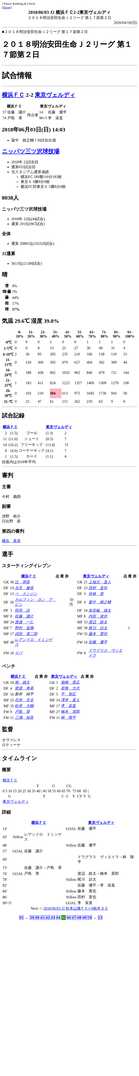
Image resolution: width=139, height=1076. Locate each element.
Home (7, 7)
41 (42, 918)
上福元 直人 (100, 582)
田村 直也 (98, 588)
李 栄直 (68, 706)
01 (21, 918)
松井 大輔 (24, 706)
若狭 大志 (70, 688)
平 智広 (68, 694)
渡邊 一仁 (24, 622)
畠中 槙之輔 (100, 602)
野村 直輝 (24, 628)
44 (58, 918)
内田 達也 (98, 616)
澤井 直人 (70, 700)
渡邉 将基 (24, 688)
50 (90, 918)
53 (100, 918)
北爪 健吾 (24, 588)
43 (53, 918)
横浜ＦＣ (13, 95)
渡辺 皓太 (98, 622)
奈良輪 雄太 (100, 610)
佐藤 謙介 (24, 616)
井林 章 (96, 594)
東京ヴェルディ (55, 95)
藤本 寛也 (98, 634)
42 (48, 918)
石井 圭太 (24, 700)
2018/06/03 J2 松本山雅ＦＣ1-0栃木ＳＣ (75, 908)
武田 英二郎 (26, 634)
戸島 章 (22, 712)
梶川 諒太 (98, 628)
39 (32, 918)
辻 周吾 (22, 582)
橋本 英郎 (70, 712)
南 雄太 (22, 682)
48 (79, 918)
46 (69, 918)
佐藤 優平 (98, 642)
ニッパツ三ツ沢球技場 (30, 151)
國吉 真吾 (11, 541)
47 (74, 918)
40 (37, 918)
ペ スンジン (26, 594)
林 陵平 (68, 717)
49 (84, 918)
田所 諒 (22, 610)
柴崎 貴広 (70, 682)
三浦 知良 (24, 717)
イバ (18, 653)
